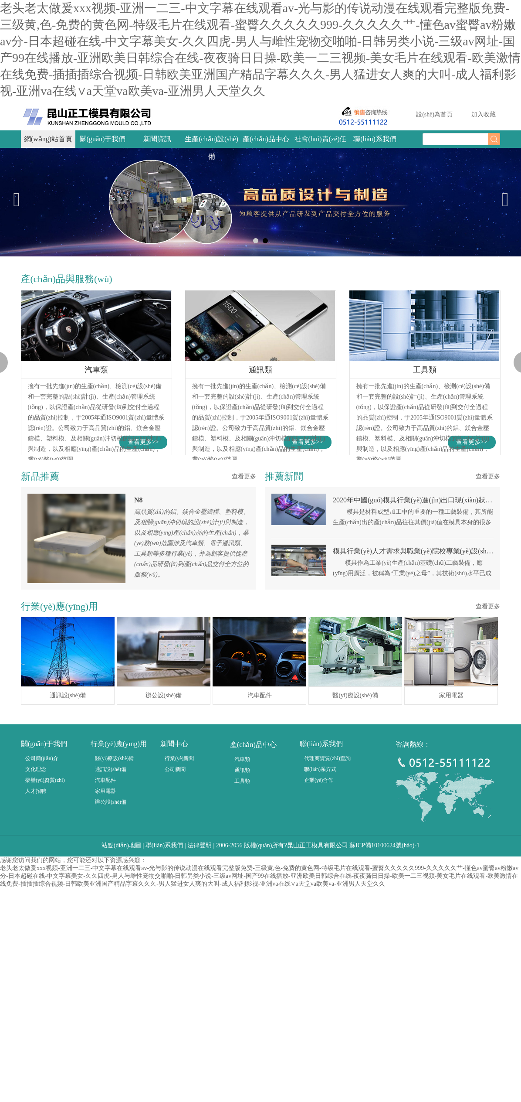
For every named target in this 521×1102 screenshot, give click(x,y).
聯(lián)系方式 (320, 878)
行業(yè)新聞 (179, 867)
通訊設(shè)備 (110, 878)
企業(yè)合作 (318, 889)
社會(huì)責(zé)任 (320, 139)
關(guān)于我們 (103, 139)
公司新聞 (175, 878)
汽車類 (242, 868)
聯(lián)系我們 (374, 139)
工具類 (242, 890)
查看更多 (244, 585)
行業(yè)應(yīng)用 (119, 852)
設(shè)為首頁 (434, 114)
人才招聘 (35, 900)
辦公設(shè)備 (110, 911)
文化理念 (35, 878)
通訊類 (242, 879)
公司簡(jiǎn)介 (41, 867)
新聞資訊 (157, 139)
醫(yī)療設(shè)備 (114, 867)
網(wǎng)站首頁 (48, 139)
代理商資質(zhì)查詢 (327, 867)
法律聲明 (199, 954)
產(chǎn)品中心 (266, 139)
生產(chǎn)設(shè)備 (211, 147)
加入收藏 (483, 114)
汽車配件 (105, 889)
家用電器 (105, 900)
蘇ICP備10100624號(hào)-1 (384, 954)
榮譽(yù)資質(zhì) (45, 889)
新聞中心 (174, 852)
